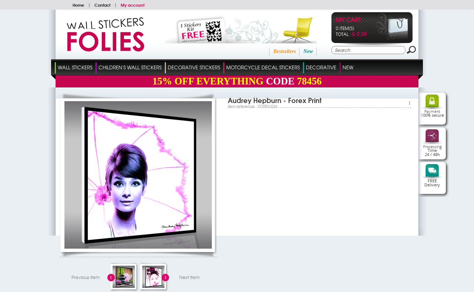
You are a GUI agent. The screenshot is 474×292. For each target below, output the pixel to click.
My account (132, 4)
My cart (348, 20)
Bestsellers (284, 51)
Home (78, 4)
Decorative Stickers (194, 67)
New (308, 51)
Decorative (321, 67)
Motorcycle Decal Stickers (263, 67)
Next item (189, 277)
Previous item (85, 277)
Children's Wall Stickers (130, 67)
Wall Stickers (75, 67)
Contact (102, 4)
